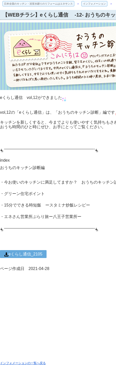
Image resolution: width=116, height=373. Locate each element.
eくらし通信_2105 (23, 254)
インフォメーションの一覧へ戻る (23, 363)
